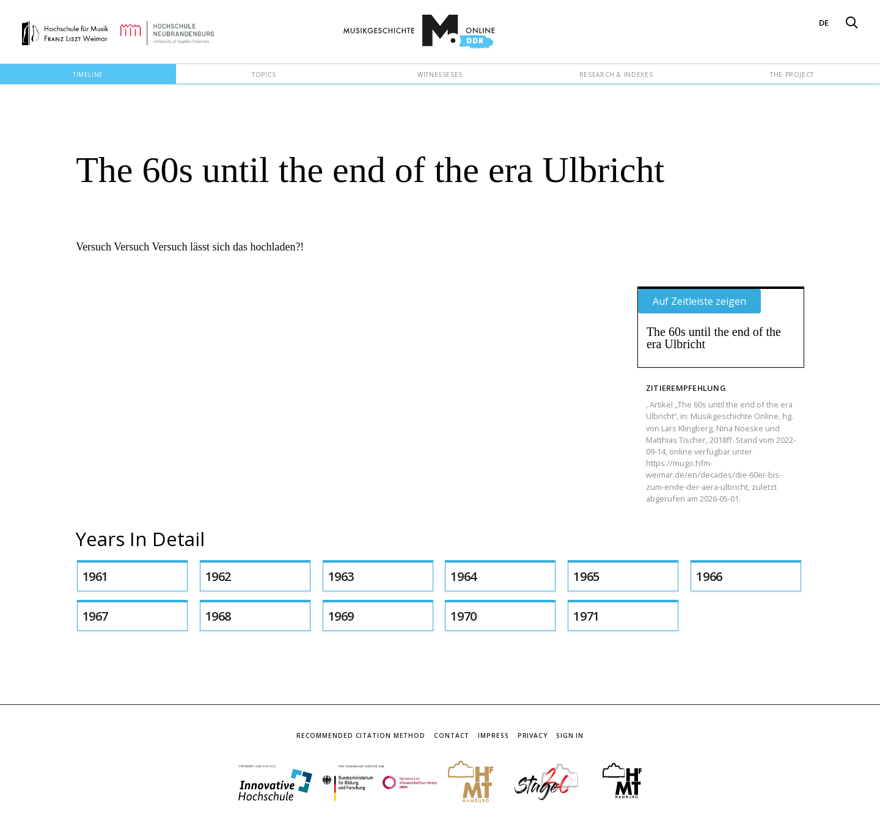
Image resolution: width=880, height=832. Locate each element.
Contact (451, 735)
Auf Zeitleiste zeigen (699, 301)
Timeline (88, 74)
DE (824, 22)
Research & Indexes (616, 74)
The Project (792, 74)
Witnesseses (440, 74)
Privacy (533, 735)
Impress (493, 735)
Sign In (570, 735)
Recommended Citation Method (360, 735)
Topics (264, 74)
